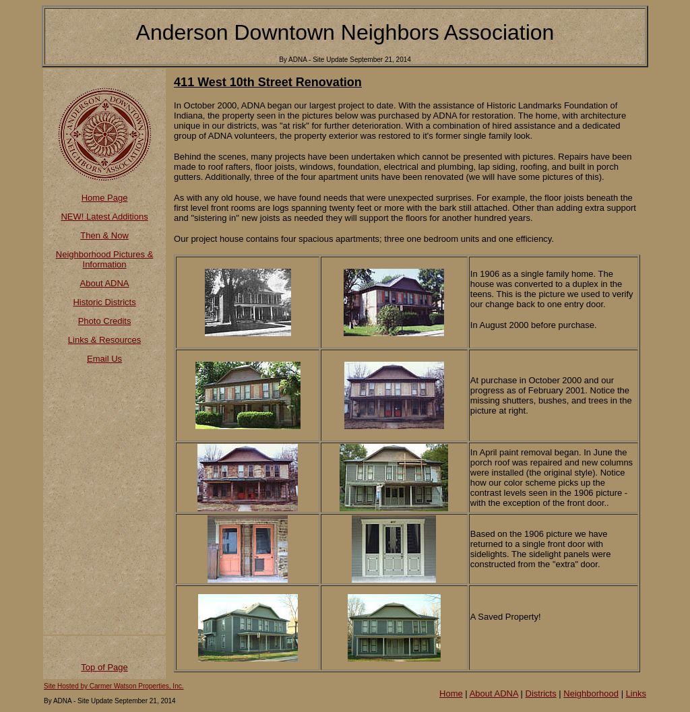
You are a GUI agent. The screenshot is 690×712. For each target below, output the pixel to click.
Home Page (105, 198)
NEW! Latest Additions (104, 217)
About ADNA (104, 283)
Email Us (104, 359)
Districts (541, 693)
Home (451, 693)
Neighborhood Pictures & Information (105, 259)
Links (636, 693)
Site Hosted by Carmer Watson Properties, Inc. (114, 686)
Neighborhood (591, 693)
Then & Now (104, 235)
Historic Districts (104, 302)
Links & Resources (104, 340)
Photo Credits (104, 321)
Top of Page (104, 667)
